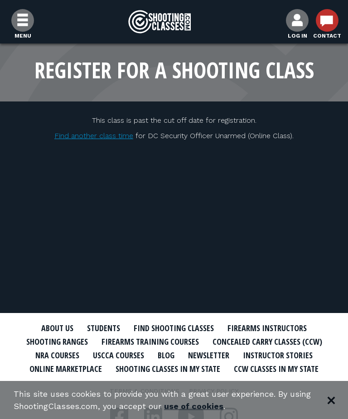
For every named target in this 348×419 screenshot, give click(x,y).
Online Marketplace (65, 368)
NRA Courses (57, 355)
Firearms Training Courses (150, 341)
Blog (166, 355)
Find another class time (93, 135)
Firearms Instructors (267, 328)
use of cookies (193, 406)
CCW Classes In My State (276, 368)
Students (103, 328)
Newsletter (208, 355)
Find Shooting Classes (174, 328)
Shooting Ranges (57, 341)
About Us (57, 328)
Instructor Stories (278, 355)
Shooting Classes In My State (168, 368)
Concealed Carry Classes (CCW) (267, 341)
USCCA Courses (118, 355)
